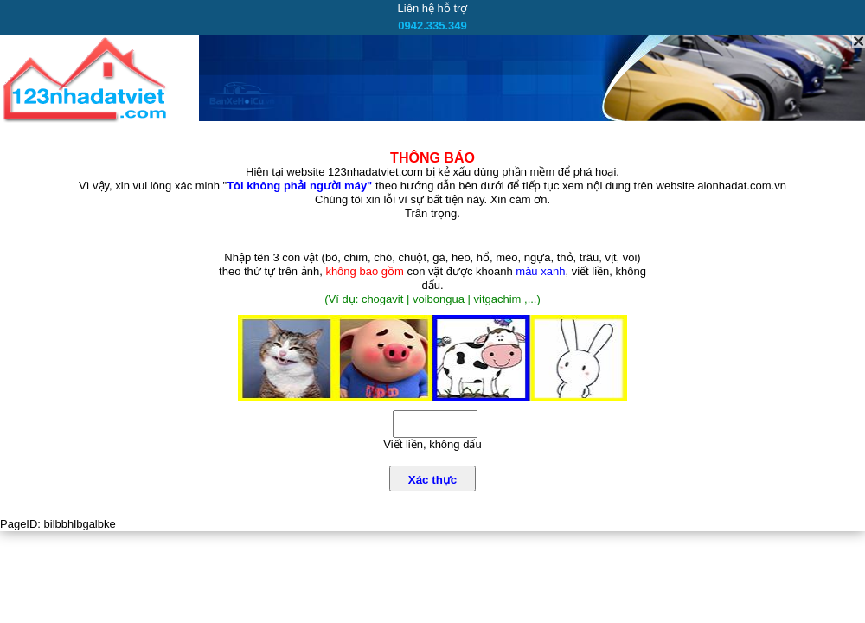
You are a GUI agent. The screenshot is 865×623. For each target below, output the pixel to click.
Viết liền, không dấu (432, 444)
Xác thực (432, 479)
